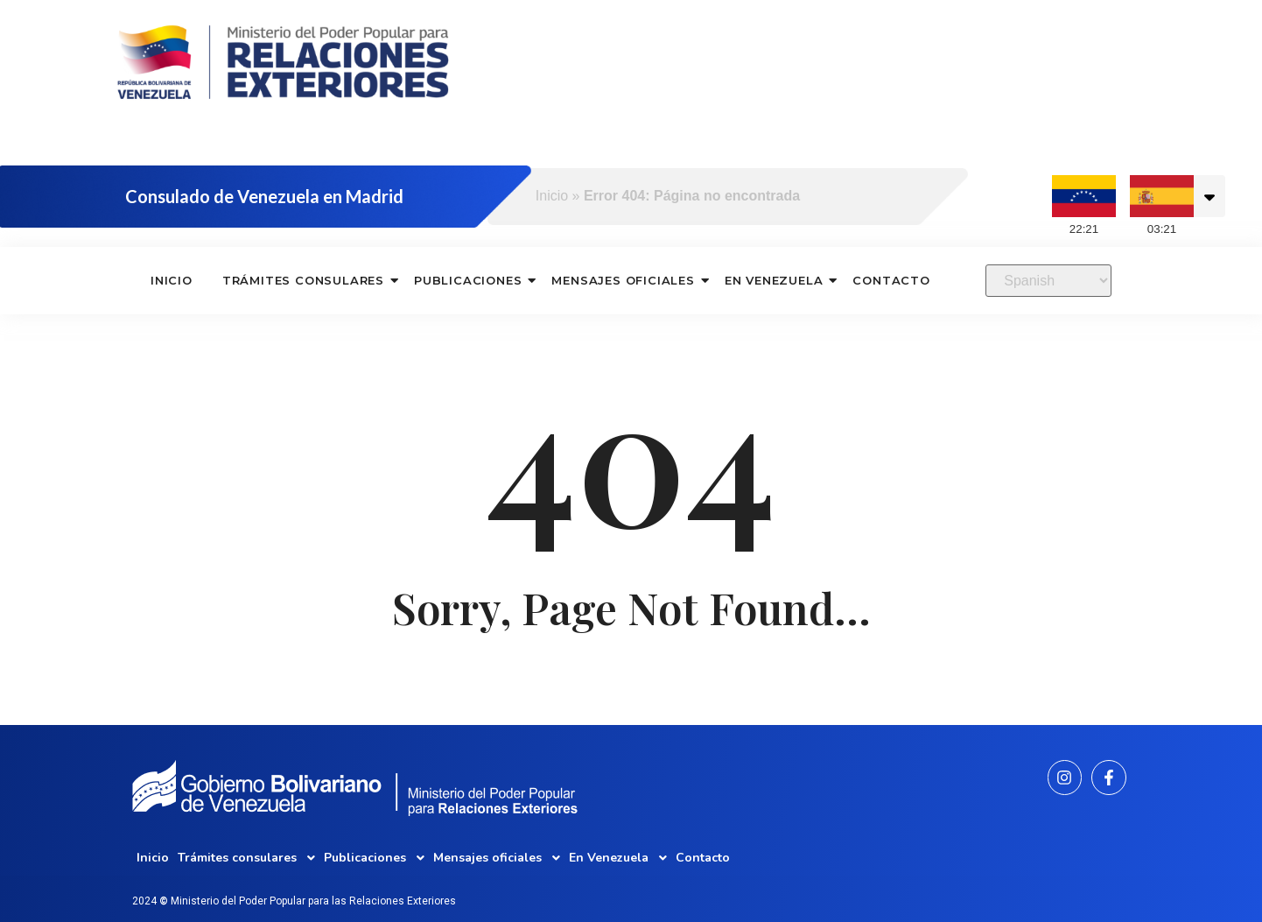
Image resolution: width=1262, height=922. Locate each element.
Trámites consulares (303, 280)
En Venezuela (774, 280)
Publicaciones (468, 280)
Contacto (890, 280)
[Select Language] (1048, 280)
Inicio (552, 195)
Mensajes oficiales (623, 280)
